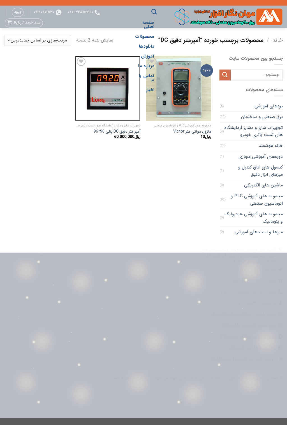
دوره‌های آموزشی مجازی (261, 156)
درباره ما (146, 66)
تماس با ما (146, 78)
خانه (277, 40)
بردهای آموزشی (268, 106)
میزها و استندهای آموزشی (259, 231)
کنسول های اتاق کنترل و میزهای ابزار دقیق (260, 171)
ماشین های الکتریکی (263, 185)
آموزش (147, 56)
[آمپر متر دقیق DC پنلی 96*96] (107, 88)
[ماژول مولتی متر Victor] (178, 88)
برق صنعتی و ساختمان (262, 116)
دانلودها (146, 46)
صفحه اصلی (148, 24)
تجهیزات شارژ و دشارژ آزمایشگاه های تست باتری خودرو (253, 131)
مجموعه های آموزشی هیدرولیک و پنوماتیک (253, 218)
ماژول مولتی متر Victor (192, 132)
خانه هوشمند (271, 145)
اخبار (150, 89)
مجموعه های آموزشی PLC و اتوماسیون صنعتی (257, 200)
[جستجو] (154, 12)
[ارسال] (225, 75)
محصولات (144, 36)
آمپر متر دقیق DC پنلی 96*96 (117, 132)
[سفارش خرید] (37, 40)
